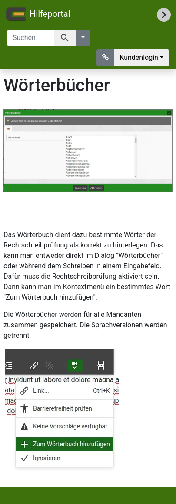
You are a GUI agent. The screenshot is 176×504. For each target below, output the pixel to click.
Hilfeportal (37, 14)
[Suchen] (30, 38)
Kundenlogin (139, 57)
